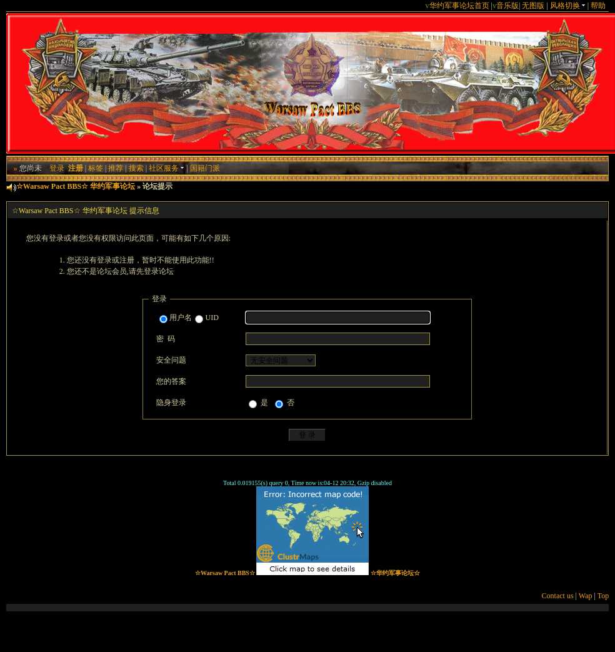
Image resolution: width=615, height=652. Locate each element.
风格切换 (568, 5)
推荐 (115, 168)
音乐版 (507, 5)
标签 (95, 168)
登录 (56, 168)
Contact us (558, 595)
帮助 (598, 5)
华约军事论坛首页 (459, 5)
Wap (585, 595)
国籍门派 (205, 168)
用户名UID (188, 318)
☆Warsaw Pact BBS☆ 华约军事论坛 (75, 186)
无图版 (533, 5)
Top (603, 595)
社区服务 (166, 168)
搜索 (136, 168)
